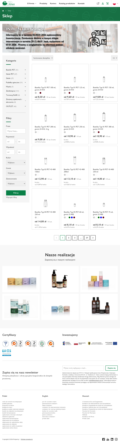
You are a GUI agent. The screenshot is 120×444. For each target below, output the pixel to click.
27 (87, 238)
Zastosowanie (11, 179)
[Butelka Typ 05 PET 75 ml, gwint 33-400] (104, 209)
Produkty (43, 3)
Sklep (9, 11)
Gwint (8, 168)
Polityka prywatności (27, 439)
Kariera (53, 3)
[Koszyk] (107, 3)
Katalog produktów (67, 3)
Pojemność (10, 137)
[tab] (59, 50)
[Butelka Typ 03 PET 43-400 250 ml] (104, 166)
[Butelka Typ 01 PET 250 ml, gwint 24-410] (74, 124)
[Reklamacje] (98, 3)
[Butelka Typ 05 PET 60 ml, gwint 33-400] (74, 209)
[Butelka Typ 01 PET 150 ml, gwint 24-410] (104, 82)
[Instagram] (116, 439)
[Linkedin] (112, 439)
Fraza (8, 126)
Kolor (8, 158)
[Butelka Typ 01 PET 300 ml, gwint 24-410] (104, 124)
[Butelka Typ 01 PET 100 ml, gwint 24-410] (45, 82)
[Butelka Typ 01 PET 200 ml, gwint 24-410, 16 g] (45, 124)
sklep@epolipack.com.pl (96, 380)
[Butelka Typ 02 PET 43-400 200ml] (74, 166)
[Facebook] (103, 439)
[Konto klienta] (102, 3)
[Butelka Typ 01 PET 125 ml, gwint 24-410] (74, 82)
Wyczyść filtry (11, 197)
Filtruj (15, 193)
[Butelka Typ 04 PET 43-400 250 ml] (45, 209)
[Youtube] (107, 439)
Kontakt (81, 3)
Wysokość (10, 147)
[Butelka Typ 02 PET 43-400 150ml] (45, 166)
